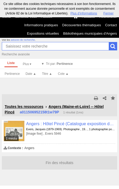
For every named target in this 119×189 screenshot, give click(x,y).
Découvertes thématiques (81, 25)
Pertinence (12, 74)
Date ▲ (30, 74)
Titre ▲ (47, 74)
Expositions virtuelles (43, 33)
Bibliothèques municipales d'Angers (90, 33)
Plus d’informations (83, 13)
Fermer (109, 13)
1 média (11, 138)
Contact (111, 25)
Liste (11, 63)
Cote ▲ (63, 74)
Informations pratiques (41, 25)
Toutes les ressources (24, 106)
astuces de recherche (23, 39)
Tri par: (59, 64)
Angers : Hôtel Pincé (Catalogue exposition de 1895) (71, 124)
